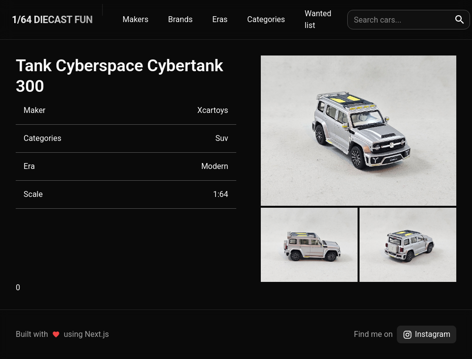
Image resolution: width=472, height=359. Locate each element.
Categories (266, 19)
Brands (180, 19)
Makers (135, 19)
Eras (219, 19)
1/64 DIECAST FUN (52, 20)
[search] (459, 19)
